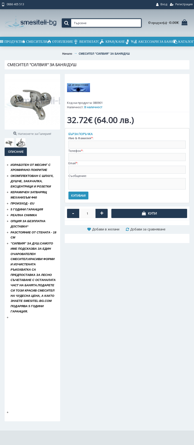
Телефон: (75, 151)
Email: (73, 163)
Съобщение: (77, 176)
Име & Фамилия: (80, 138)
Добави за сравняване (148, 229)
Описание (15, 152)
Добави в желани (105, 229)
